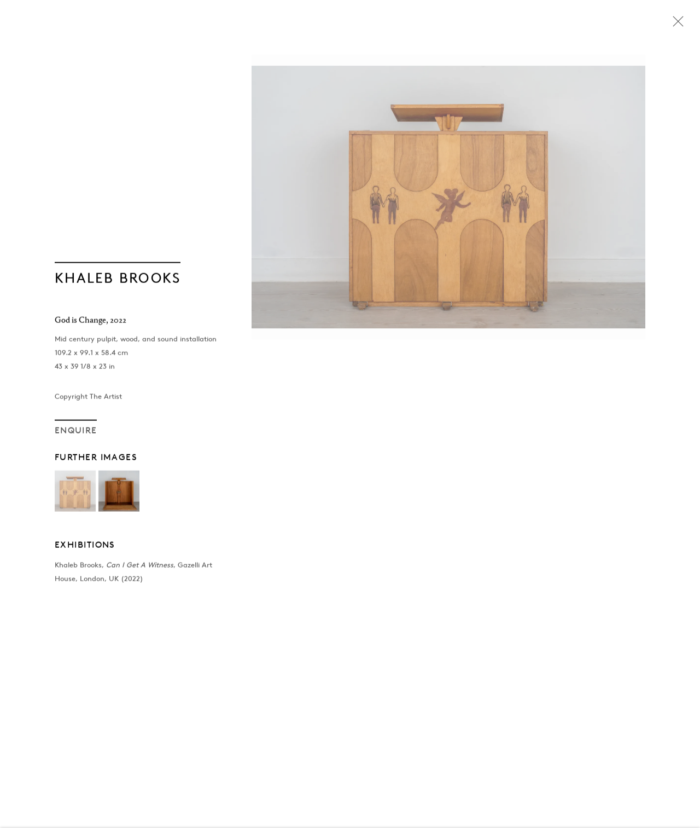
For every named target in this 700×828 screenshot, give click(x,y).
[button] (75, 493)
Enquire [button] (76, 432)
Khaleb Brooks (117, 279)
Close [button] (675, 24)
